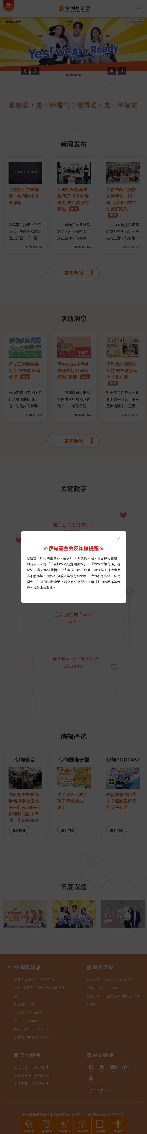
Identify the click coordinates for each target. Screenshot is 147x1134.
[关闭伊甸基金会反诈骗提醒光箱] (118, 538)
